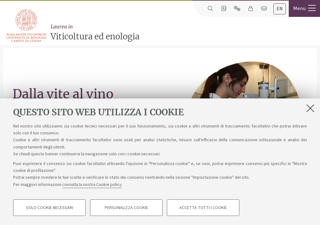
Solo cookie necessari (49, 208)
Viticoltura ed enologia (184, 32)
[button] (304, 8)
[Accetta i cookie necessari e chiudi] (310, 108)
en (280, 8)
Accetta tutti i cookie (203, 208)
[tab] (279, 8)
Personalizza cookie (126, 208)
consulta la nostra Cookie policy (92, 185)
